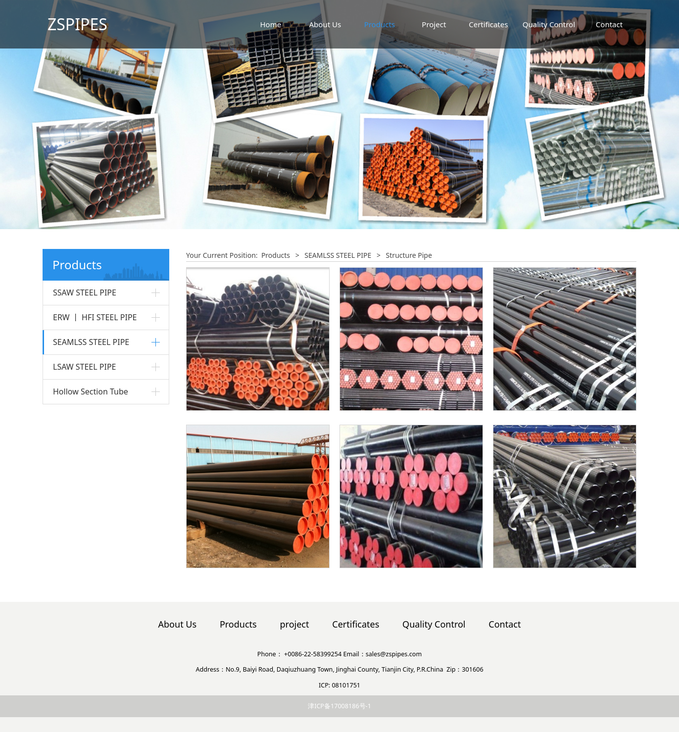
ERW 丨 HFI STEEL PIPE (95, 317)
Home (270, 24)
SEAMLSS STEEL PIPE (91, 342)
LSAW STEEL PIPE (84, 366)
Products (379, 24)
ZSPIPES (77, 24)
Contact (609, 24)
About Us (325, 24)
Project (434, 24)
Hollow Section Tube (90, 391)
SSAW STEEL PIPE (84, 292)
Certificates (488, 24)
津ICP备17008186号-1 (339, 706)
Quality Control (549, 24)
